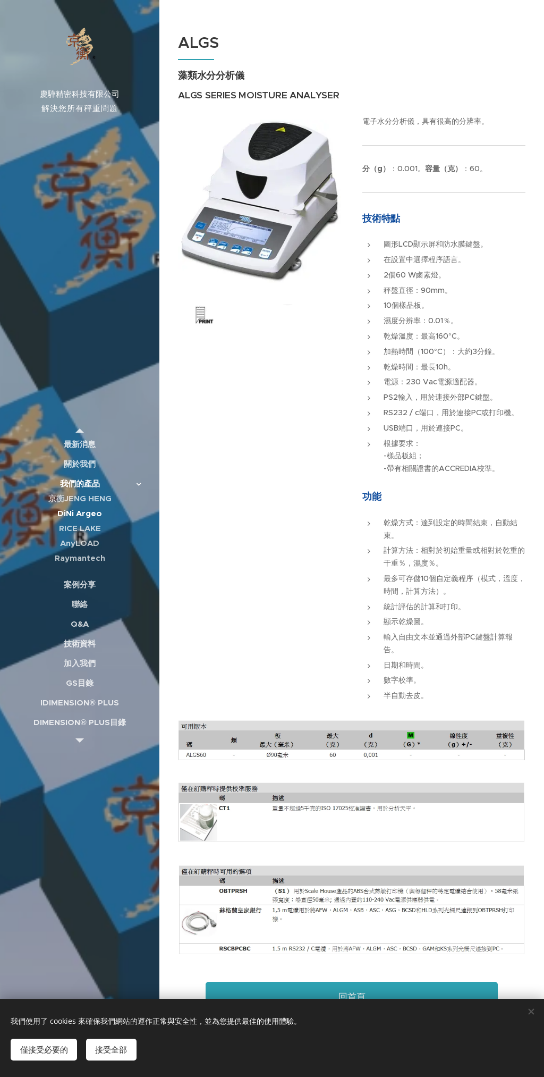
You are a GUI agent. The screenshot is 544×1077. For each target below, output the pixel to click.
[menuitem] (79, 444)
